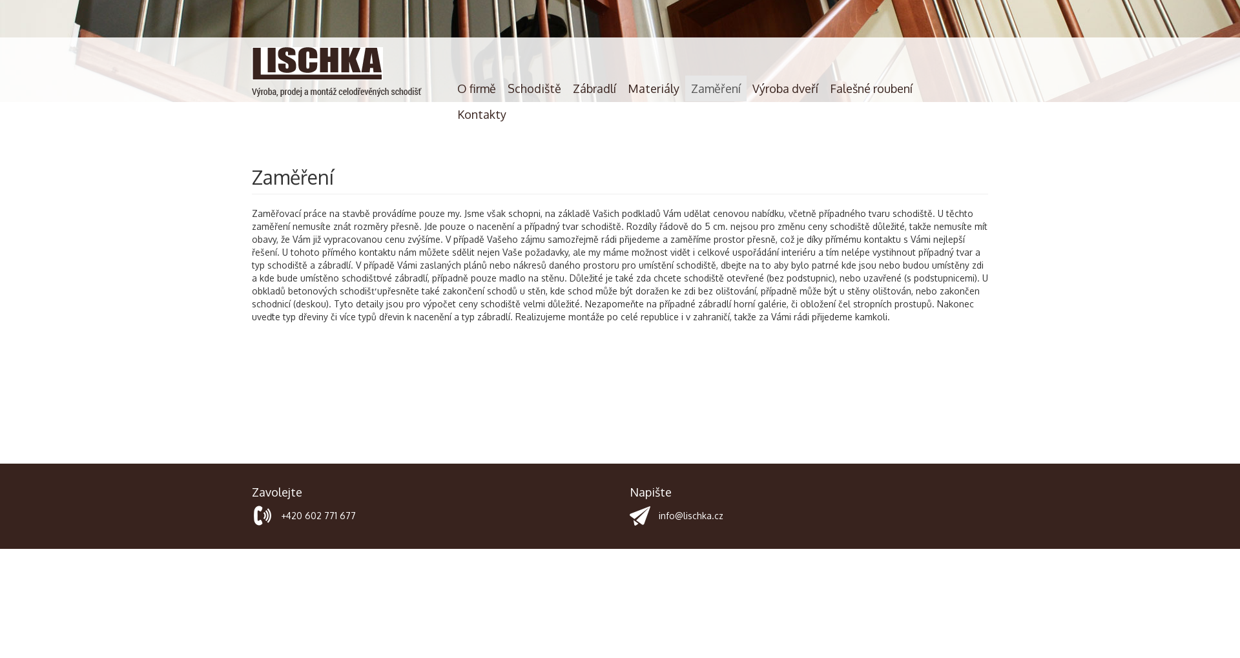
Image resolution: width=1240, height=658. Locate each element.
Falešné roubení (871, 88)
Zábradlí (594, 88)
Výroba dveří (785, 88)
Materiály (653, 88)
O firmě (476, 88)
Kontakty (481, 114)
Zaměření (716, 88)
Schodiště (534, 88)
